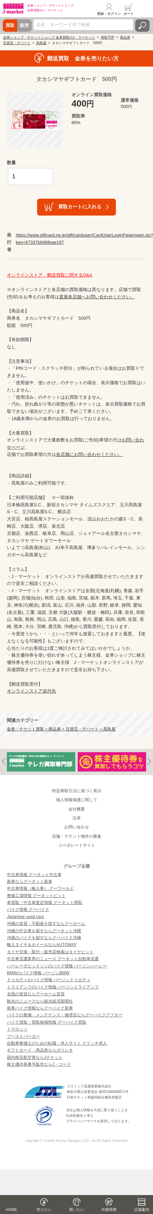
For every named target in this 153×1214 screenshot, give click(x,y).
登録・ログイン (109, 14)
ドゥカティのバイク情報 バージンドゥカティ (48, 979)
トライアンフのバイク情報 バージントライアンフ (53, 987)
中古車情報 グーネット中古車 (34, 874)
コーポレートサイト (76, 845)
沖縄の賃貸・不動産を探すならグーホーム (46, 923)
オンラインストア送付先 (31, 691)
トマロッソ (17, 1029)
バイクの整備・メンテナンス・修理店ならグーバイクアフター (64, 1015)
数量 (11, 162)
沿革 (77, 818)
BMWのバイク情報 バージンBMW (38, 973)
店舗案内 (141, 1209)
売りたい (44, 1209)
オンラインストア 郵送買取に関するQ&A (49, 275)
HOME (11, 1209)
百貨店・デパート (17, 43)
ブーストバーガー (23, 1036)
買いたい (76, 1209)
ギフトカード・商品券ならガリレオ (40, 1050)
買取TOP (107, 37)
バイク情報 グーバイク (28, 909)
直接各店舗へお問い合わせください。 (97, 296)
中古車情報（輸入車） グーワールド (40, 888)
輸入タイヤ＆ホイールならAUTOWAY (42, 944)
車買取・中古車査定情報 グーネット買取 (44, 902)
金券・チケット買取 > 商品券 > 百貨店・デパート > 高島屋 (61, 729)
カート (128, 14)
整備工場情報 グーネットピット (36, 895)
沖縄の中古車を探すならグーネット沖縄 (44, 930)
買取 (10, 25)
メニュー (143, 9)
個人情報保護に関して (76, 799)
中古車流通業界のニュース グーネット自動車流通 (53, 958)
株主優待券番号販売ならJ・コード (39, 1064)
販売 (24, 25)
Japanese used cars (25, 916)
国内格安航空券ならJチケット (35, 1057)
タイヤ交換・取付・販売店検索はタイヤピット (50, 951)
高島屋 (41, 43)
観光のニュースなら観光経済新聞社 (40, 1001)
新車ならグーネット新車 (29, 881)
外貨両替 (109, 1209)
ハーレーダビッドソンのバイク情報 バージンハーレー (57, 966)
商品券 (125, 37)
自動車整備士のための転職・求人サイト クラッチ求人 (57, 1043)
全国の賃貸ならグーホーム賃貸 (36, 994)
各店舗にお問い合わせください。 (89, 454)
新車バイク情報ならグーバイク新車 (40, 1008)
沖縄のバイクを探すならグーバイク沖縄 (44, 937)
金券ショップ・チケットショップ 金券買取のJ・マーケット (49, 37)
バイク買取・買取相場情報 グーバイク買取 (46, 1022)
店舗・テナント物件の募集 (76, 836)
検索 (142, 25)
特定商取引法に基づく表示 (76, 790)
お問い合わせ (76, 827)
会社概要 (76, 809)
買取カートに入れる (79, 206)
